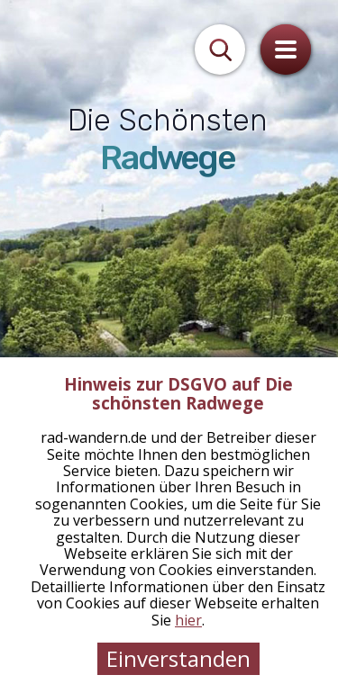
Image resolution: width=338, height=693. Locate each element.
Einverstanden (178, 658)
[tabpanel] (169, 346)
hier (188, 620)
